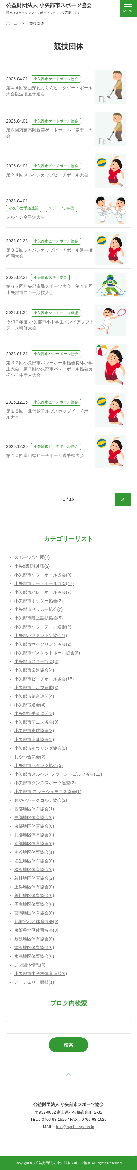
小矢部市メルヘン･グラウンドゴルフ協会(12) (58, 774)
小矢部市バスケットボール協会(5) (47, 652)
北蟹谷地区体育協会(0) (36, 921)
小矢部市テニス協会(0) (36, 722)
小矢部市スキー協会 (50, 277)
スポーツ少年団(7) (32, 557)
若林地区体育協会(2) (34, 878)
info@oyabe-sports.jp (75, 1126)
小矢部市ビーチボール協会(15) (44, 678)
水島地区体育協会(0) (34, 956)
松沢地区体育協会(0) (34, 869)
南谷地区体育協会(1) (34, 852)
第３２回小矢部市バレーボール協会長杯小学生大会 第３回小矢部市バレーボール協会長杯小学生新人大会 (49, 368)
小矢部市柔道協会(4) (34, 670)
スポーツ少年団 (61, 208)
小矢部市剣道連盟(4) (34, 696)
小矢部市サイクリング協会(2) (43, 644)
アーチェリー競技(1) (34, 982)
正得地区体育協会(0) (34, 886)
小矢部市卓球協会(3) (34, 730)
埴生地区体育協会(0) (34, 860)
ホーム (11, 23)
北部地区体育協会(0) (34, 834)
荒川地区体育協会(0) (34, 895)
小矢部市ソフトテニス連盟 (56, 313)
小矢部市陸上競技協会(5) (38, 617)
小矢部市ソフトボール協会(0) (43, 574)
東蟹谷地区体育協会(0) (36, 930)
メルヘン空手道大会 (25, 217)
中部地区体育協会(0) (34, 817)
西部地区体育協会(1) (34, 808)
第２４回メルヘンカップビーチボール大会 (47, 174)
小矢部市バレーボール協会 (56, 354)
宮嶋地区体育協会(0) (34, 912)
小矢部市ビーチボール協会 (56, 166)
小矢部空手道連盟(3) (34, 713)
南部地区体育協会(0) (34, 843)
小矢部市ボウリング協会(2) (40, 748)
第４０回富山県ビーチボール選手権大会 (45, 455)
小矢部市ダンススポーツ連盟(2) (45, 782)
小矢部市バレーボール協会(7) (43, 592)
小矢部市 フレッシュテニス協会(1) (47, 791)
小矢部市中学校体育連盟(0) (40, 973)
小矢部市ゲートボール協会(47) (44, 583)
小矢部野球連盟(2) (32, 566)
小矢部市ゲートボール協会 (56, 79)
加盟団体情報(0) (30, 964)
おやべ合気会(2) (30, 756)
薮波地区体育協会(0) (34, 938)
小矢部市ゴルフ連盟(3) (36, 687)
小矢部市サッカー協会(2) (38, 609)
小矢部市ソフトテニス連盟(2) (43, 626)
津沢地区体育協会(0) (34, 947)
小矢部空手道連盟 (24, 208)
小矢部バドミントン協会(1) (40, 635)
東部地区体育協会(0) (34, 826)
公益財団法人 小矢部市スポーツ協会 (49, 5)
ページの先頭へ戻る (68, 1074)
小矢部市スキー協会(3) (36, 661)
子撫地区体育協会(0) (34, 904)
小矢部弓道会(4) (30, 704)
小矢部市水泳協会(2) (34, 739)
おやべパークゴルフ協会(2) (40, 800)
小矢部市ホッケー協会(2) (38, 600)
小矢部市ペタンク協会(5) (38, 765)
